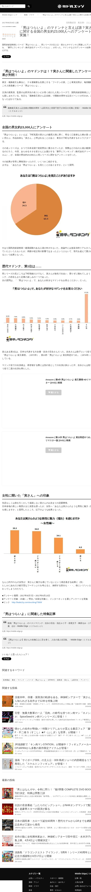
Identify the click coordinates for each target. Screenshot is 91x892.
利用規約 (78, 890)
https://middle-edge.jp (14, 116)
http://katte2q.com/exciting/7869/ (27, 602)
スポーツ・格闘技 (56, 878)
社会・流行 (54, 886)
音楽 (30, 890)
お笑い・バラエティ (36, 878)
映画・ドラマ (29, 15)
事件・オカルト (56, 890)
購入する (53, 392)
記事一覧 (78, 878)
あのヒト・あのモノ (57, 882)
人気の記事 (79, 882)
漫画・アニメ (34, 882)
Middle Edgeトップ (9, 15)
